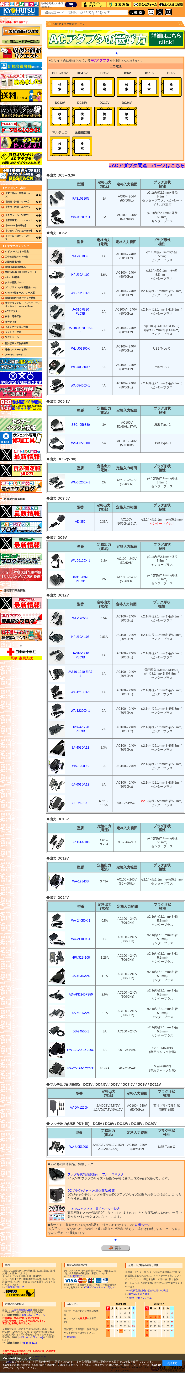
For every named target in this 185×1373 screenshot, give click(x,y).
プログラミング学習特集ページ (21, 287)
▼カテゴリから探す (14, 187)
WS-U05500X (80, 443)
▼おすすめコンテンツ (15, 245)
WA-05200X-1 (80, 293)
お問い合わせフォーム (140, 1297)
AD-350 (80, 521)
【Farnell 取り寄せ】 (16, 225)
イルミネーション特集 (16, 327)
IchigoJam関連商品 (15, 267)
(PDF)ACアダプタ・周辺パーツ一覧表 (93, 1209)
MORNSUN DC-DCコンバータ (21, 272)
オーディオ (11, 321)
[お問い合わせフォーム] (30, 1337)
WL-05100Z (80, 256)
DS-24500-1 (80, 1031)
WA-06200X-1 (80, 482)
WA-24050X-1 (80, 920)
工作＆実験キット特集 (16, 256)
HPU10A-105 (80, 636)
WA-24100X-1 (80, 939)
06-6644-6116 (29, 1342)
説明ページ (142, 1224)
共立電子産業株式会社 (20, 1309)
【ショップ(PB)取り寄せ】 (19, 230)
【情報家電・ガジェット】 (19, 220)
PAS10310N (80, 198)
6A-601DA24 (81, 1013)
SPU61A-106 (80, 842)
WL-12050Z (80, 618)
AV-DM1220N (79, 1107)
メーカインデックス (15, 354)
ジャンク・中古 (13, 332)
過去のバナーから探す (16, 349)
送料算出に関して (15, 1287)
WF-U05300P (80, 367)
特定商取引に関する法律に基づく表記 (148, 1290)
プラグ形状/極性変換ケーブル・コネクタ (95, 1174)
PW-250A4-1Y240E (80, 1068)
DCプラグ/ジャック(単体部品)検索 (91, 1190)
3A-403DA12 (80, 747)
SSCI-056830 (80, 424)
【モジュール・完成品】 (17, 215)
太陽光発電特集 (13, 261)
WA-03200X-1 (80, 217)
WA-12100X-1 (80, 692)
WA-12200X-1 (80, 710)
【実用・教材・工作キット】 (17, 209)
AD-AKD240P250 (81, 994)
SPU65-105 (80, 803)
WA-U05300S (78, 1146)
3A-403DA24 (81, 976)
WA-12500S (80, 766)
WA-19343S (80, 881)
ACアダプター (12, 311)
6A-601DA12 (80, 784)
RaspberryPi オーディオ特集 (20, 298)
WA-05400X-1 (80, 385)
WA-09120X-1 (80, 560)
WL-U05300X (80, 348)
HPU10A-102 (80, 274)
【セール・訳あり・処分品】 (17, 238)
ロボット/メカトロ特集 (17, 251)
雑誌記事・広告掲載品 (16, 343)
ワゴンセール (12, 337)
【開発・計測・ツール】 (17, 201)
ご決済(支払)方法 (76, 1276)
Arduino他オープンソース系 (20, 292)
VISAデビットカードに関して (99, 1287)
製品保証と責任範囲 (139, 1294)
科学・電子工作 (13, 316)
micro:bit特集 (12, 277)
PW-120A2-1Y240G (80, 1049)
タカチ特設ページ (14, 282)
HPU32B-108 (81, 957)
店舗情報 (71, 1337)
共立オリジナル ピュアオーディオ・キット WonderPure (22, 305)
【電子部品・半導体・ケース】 (19, 195)
